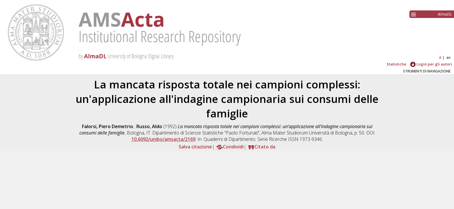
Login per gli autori (431, 64)
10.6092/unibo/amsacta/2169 (163, 139)
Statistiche (396, 64)
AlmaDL (445, 14)
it (440, 57)
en (448, 57)
